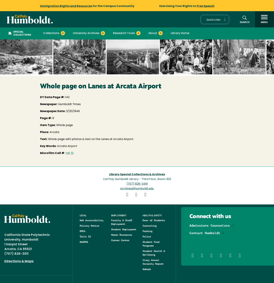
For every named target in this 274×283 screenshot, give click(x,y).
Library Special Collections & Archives (137, 174)
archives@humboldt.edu (137, 188)
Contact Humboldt (204, 233)
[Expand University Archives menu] (103, 33)
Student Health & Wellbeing (154, 253)
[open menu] (264, 19)
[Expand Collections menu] (63, 33)
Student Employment (123, 229)
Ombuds (147, 269)
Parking (147, 231)
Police (147, 236)
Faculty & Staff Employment (121, 222)
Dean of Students (154, 220)
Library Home (180, 33)
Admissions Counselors (209, 225)
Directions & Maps (19, 261)
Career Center (120, 240)
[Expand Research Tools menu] (138, 33)
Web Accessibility (91, 220)
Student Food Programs (151, 244)
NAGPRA (84, 242)
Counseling (150, 225)
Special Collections (19, 33)
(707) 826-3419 (137, 184)
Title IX (85, 236)
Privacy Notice (89, 225)
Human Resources (121, 234)
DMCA (82, 231)
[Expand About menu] (160, 33)
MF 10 (70, 153)
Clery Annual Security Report (153, 262)
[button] (215, 19)
